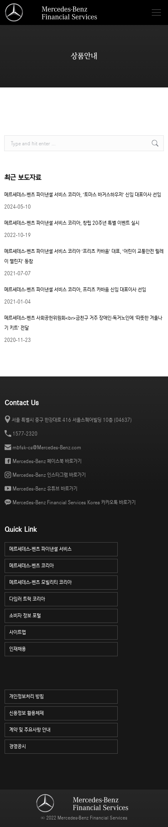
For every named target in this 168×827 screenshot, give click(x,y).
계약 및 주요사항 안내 (63, 729)
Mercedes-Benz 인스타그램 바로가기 (49, 475)
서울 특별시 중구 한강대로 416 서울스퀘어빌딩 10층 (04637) (72, 420)
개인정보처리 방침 (63, 696)
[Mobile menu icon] (156, 12)
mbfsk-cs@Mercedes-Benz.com (46, 447)
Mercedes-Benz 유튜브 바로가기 (44, 489)
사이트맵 (63, 631)
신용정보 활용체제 (63, 712)
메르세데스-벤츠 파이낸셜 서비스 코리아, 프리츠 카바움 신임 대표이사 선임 (75, 289)
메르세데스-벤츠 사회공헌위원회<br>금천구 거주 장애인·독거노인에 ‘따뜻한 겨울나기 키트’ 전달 (83, 323)
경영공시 (63, 746)
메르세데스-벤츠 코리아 (63, 565)
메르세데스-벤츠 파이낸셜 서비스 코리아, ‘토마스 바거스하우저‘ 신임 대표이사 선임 (82, 195)
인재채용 (63, 648)
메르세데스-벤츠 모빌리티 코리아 (63, 581)
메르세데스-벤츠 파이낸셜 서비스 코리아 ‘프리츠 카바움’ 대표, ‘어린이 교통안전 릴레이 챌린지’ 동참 (83, 256)
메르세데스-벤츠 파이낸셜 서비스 (63, 548)
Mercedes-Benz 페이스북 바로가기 (47, 461)
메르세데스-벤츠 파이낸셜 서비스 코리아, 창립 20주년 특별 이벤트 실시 (71, 223)
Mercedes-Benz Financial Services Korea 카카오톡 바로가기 (74, 502)
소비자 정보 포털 (63, 615)
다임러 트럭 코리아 (63, 598)
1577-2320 (24, 434)
